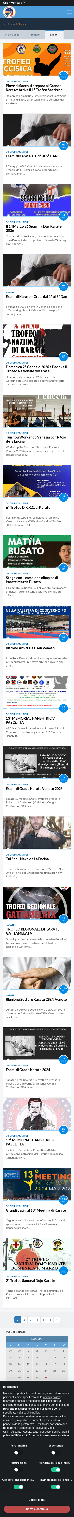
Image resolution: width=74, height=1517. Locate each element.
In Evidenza (12, 34)
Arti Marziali (10, 24)
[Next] (56, 1319)
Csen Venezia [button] (14, 2)
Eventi (54, 34)
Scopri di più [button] (37, 1499)
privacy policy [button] (51, 1397)
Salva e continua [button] (37, 1509)
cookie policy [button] (31, 1412)
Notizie (35, 34)
